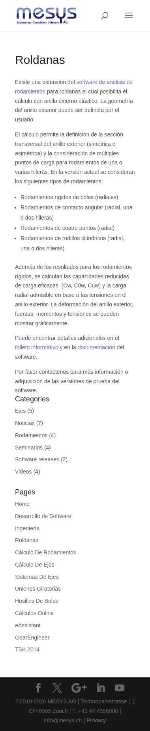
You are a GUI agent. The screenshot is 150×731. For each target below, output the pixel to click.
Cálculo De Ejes (34, 564)
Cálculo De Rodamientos (45, 552)
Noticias (25, 423)
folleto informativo (36, 347)
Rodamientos (31, 435)
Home (22, 504)
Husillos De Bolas (36, 601)
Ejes (20, 411)
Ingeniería (27, 528)
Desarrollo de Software (43, 516)
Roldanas (26, 540)
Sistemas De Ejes (36, 577)
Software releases (37, 459)
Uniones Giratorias (38, 589)
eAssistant (28, 625)
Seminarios (29, 447)
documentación (96, 347)
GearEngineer (32, 637)
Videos (23, 471)
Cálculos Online (34, 613)
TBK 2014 (27, 649)
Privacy (96, 720)
